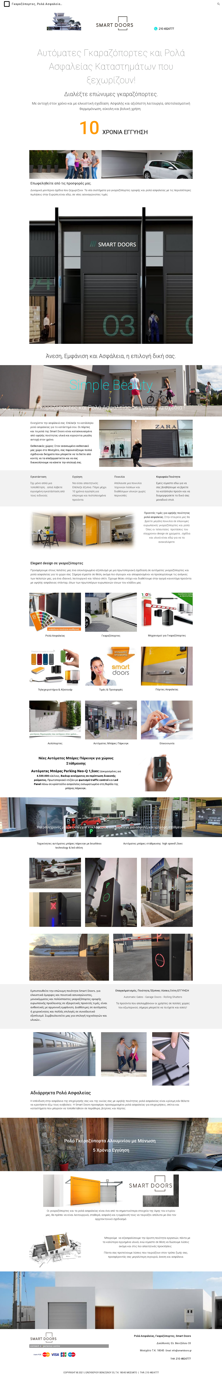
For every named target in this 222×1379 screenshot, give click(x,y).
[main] (111, 94)
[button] (218, 4)
